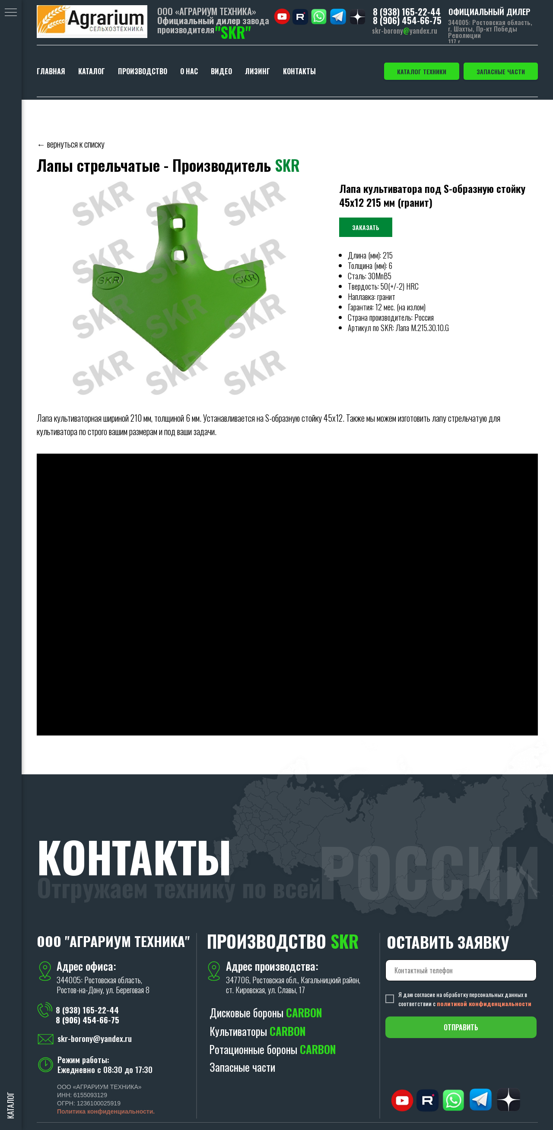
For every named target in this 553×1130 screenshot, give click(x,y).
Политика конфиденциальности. (106, 1111)
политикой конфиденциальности (484, 1003)
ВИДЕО (221, 71)
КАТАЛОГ (91, 71)
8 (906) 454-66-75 (407, 20)
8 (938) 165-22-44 (407, 11)
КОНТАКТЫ (299, 71)
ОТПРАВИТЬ (461, 1027)
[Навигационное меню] (11, 13)
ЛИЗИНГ (257, 71)
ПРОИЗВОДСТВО (142, 71)
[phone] (461, 970)
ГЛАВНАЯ (51, 71)
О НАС (189, 71)
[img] (92, 21)
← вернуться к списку (71, 143)
